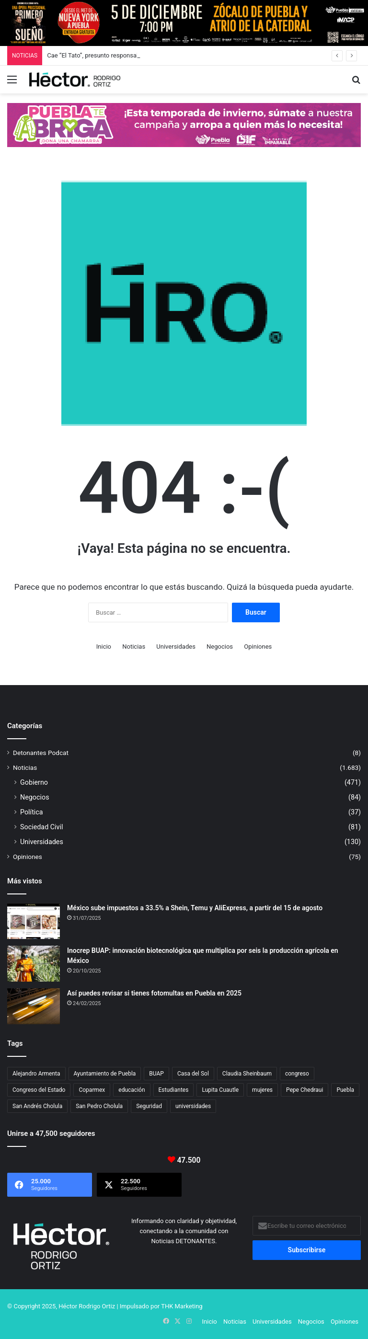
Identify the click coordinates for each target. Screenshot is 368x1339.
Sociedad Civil (41, 827)
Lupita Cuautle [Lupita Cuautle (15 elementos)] (220, 1090)
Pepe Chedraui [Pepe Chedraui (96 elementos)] (304, 1090)
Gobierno (34, 782)
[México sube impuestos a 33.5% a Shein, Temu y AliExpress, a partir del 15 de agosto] (33, 921)
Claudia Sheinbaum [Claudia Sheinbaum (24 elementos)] (247, 1073)
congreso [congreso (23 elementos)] (297, 1073)
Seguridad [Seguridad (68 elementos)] (149, 1106)
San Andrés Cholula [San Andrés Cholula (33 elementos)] (37, 1106)
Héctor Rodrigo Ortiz (86, 1306)
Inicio (103, 646)
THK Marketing (182, 1306)
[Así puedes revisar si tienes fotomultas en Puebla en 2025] (33, 1006)
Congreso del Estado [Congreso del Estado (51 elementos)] (38, 1090)
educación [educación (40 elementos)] (131, 1090)
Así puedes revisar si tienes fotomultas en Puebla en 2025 (154, 993)
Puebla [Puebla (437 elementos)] (345, 1090)
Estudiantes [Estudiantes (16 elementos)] (174, 1090)
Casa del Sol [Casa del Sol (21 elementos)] (193, 1073)
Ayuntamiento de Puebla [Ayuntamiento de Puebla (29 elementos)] (105, 1073)
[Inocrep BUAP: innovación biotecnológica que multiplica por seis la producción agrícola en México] (33, 964)
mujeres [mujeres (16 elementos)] (262, 1090)
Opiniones (258, 646)
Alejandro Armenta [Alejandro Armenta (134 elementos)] (36, 1073)
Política (31, 812)
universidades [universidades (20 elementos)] (193, 1106)
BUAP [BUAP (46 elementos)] (156, 1073)
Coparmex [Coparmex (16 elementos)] (92, 1090)
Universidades (176, 646)
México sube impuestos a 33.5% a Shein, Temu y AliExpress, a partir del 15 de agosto (194, 908)
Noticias (133, 646)
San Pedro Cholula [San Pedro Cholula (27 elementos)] (99, 1106)
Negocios (220, 646)
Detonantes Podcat (41, 752)
